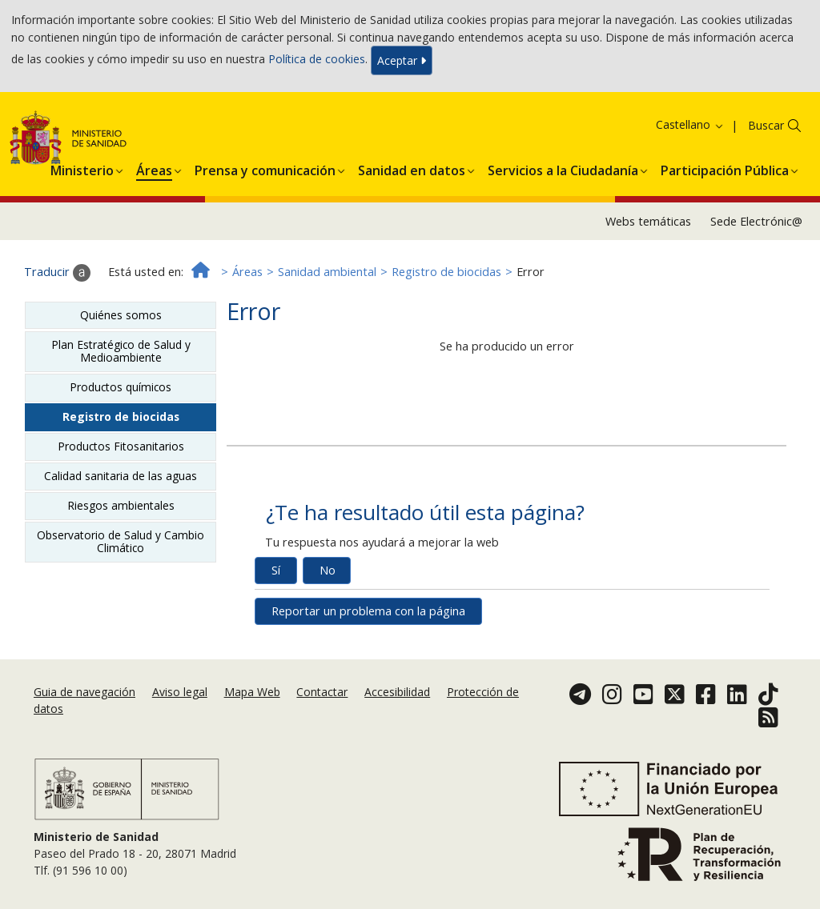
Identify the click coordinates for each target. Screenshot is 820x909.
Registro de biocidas (446, 271)
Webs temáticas (648, 221)
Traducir (57, 273)
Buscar (766, 125)
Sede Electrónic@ (756, 221)
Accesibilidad (397, 691)
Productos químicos (120, 386)
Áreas (247, 271)
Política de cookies (316, 58)
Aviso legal (179, 691)
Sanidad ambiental (327, 271)
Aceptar (401, 60)
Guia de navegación (84, 691)
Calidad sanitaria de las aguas (120, 475)
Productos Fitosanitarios (121, 446)
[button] (82, 168)
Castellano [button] (690, 124)
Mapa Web (252, 691)
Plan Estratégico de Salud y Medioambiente (121, 351)
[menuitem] (82, 168)
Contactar (322, 691)
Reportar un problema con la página (368, 611)
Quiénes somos (121, 314)
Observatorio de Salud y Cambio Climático (120, 541)
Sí (275, 570)
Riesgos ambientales (121, 505)
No (328, 570)
